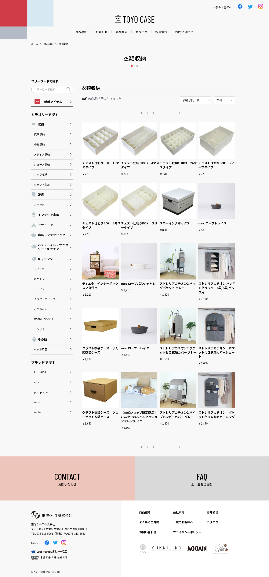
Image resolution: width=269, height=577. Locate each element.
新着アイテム (48, 101)
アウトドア (45, 225)
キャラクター (47, 259)
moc (37, 382)
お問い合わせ (184, 31)
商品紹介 (82, 31)
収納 (41, 124)
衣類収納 (39, 134)
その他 (42, 339)
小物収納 (39, 144)
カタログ (141, 31)
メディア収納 (42, 154)
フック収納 (40, 174)
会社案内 (121, 31)
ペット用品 (40, 349)
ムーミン (39, 289)
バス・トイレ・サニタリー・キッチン (53, 247)
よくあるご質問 (149, 522)
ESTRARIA (40, 372)
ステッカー (40, 205)
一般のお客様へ (183, 522)
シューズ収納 (42, 164)
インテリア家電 (48, 214)
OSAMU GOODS (43, 319)
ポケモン (39, 279)
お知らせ (102, 31)
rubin (37, 412)
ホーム (34, 44)
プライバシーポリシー (187, 532)
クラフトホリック (44, 299)
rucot (37, 402)
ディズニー (40, 269)
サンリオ (39, 329)
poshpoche (41, 392)
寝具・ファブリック (51, 235)
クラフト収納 (42, 184)
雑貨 (41, 194)
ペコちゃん (40, 309)
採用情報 (161, 31)
